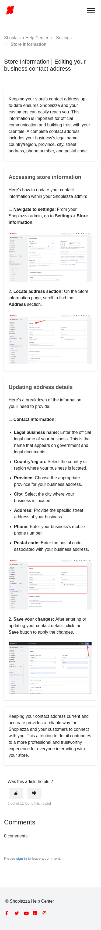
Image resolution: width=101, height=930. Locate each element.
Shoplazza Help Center (26, 37)
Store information (28, 44)
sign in (21, 858)
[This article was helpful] (16, 793)
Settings (64, 37)
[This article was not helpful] (34, 793)
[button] (91, 10)
